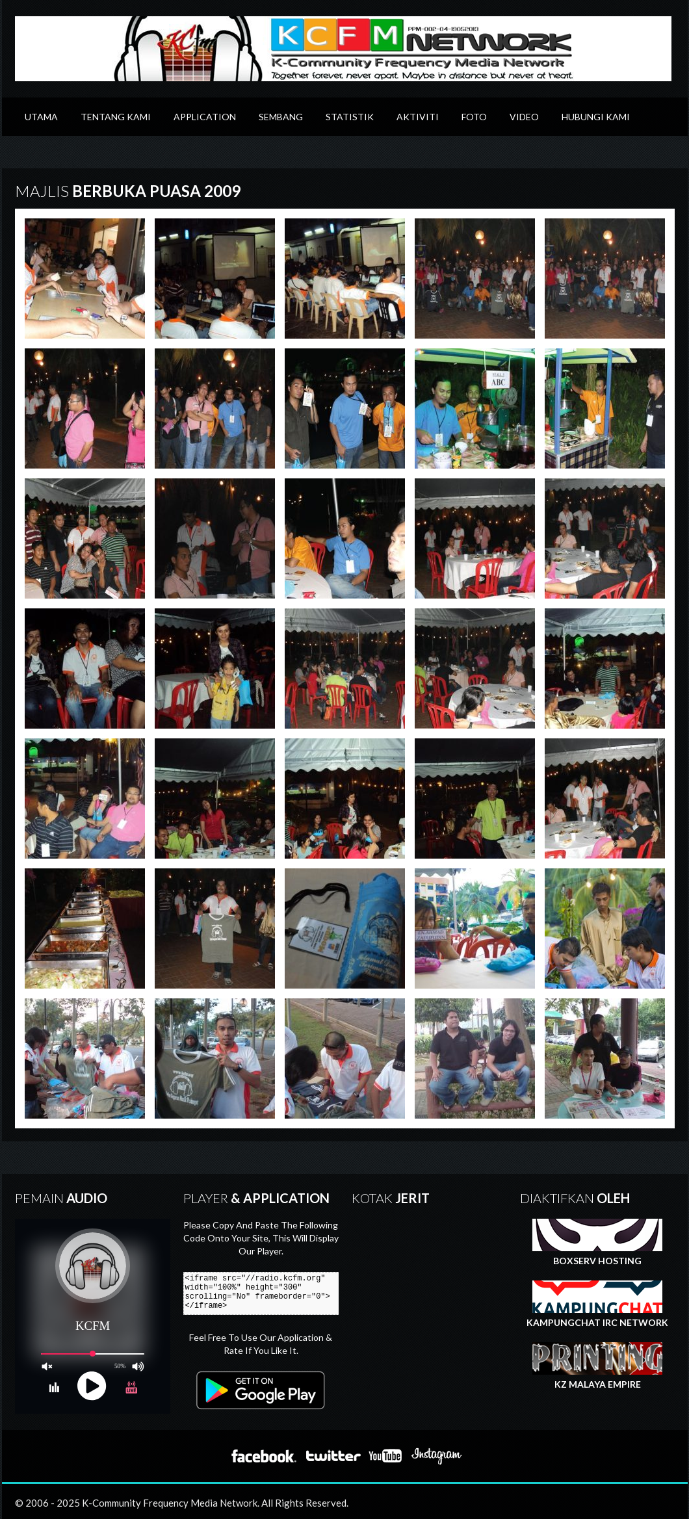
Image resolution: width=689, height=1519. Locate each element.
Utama (41, 116)
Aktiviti (417, 116)
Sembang (281, 116)
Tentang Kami (116, 116)
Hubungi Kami (596, 116)
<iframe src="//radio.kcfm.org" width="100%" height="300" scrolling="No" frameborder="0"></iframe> (266, 1293)
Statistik (350, 116)
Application (205, 116)
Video (524, 116)
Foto (474, 116)
